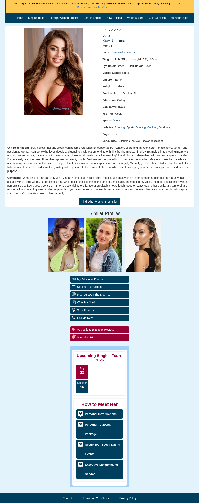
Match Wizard (135, 17)
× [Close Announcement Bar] (179, 4)
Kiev (106, 40)
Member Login (179, 17)
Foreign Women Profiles (64, 17)
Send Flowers (85, 310)
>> (92, 7)
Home (19, 17)
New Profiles (114, 17)
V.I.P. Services (157, 17)
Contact (67, 498)
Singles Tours (36, 17)
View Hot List (85, 337)
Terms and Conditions (96, 498)
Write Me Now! (86, 302)
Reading (120, 127)
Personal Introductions (101, 414)
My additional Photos (90, 279)
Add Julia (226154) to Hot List (95, 329)
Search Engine (93, 17)
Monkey (132, 52)
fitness (116, 120)
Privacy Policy (127, 498)
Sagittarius (119, 52)
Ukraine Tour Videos (89, 286)
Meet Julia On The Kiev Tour (94, 294)
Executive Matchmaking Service (101, 469)
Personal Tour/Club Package (98, 429)
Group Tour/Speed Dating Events (102, 449)
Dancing (141, 127)
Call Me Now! (85, 318)
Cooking (152, 127)
